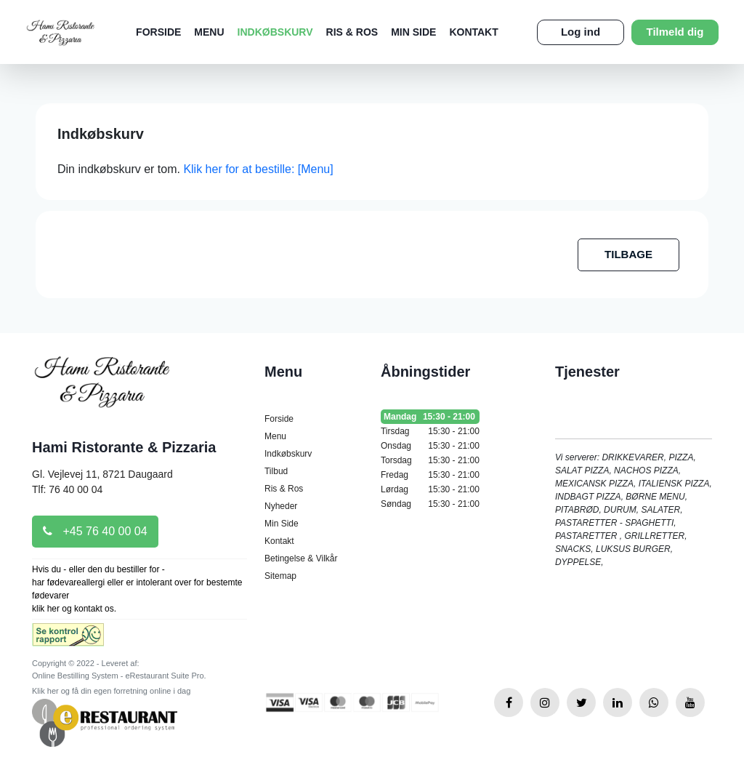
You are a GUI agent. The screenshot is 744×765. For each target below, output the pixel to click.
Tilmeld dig (675, 31)
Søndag (430, 504)
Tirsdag (430, 431)
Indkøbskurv (275, 32)
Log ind (580, 31)
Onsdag (430, 445)
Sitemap (280, 576)
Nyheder (280, 506)
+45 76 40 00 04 (95, 531)
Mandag (430, 416)
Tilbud (276, 471)
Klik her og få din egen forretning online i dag (111, 690)
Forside (158, 32)
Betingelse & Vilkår (301, 558)
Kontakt (473, 32)
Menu (209, 32)
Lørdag (430, 489)
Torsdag (430, 460)
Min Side (413, 32)
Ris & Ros (352, 32)
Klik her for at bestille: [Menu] (258, 169)
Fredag (430, 475)
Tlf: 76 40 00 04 (67, 489)
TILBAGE (628, 254)
